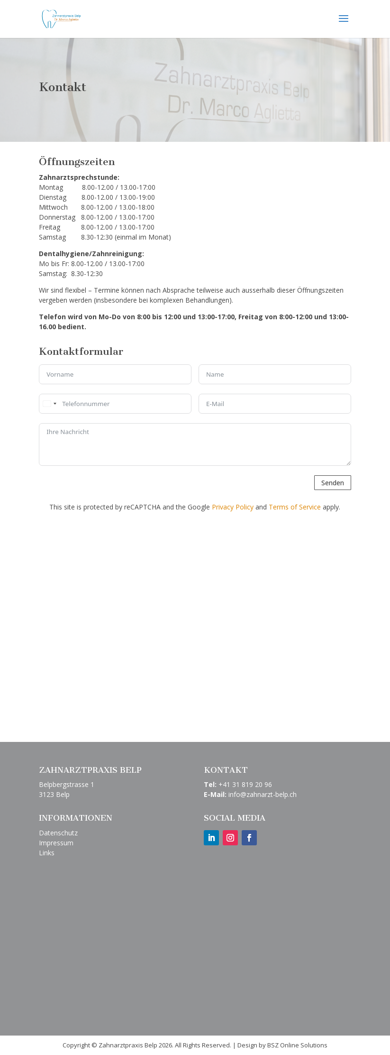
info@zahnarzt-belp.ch (262, 794)
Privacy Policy (233, 506)
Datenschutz (58, 832)
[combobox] (49, 403)
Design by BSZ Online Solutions (282, 1045)
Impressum (56, 842)
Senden (332, 482)
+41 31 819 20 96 (245, 784)
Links (46, 852)
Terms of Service (295, 506)
